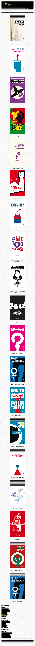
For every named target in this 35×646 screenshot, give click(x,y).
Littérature (4, 620)
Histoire (4, 616)
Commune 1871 (5, 609)
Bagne (3, 607)
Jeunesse (4, 618)
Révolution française (6, 633)
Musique (4, 625)
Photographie (5, 629)
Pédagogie (4, 627)
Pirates (3, 631)
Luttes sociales (5, 622)
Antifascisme (5, 605)
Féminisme (4, 614)
